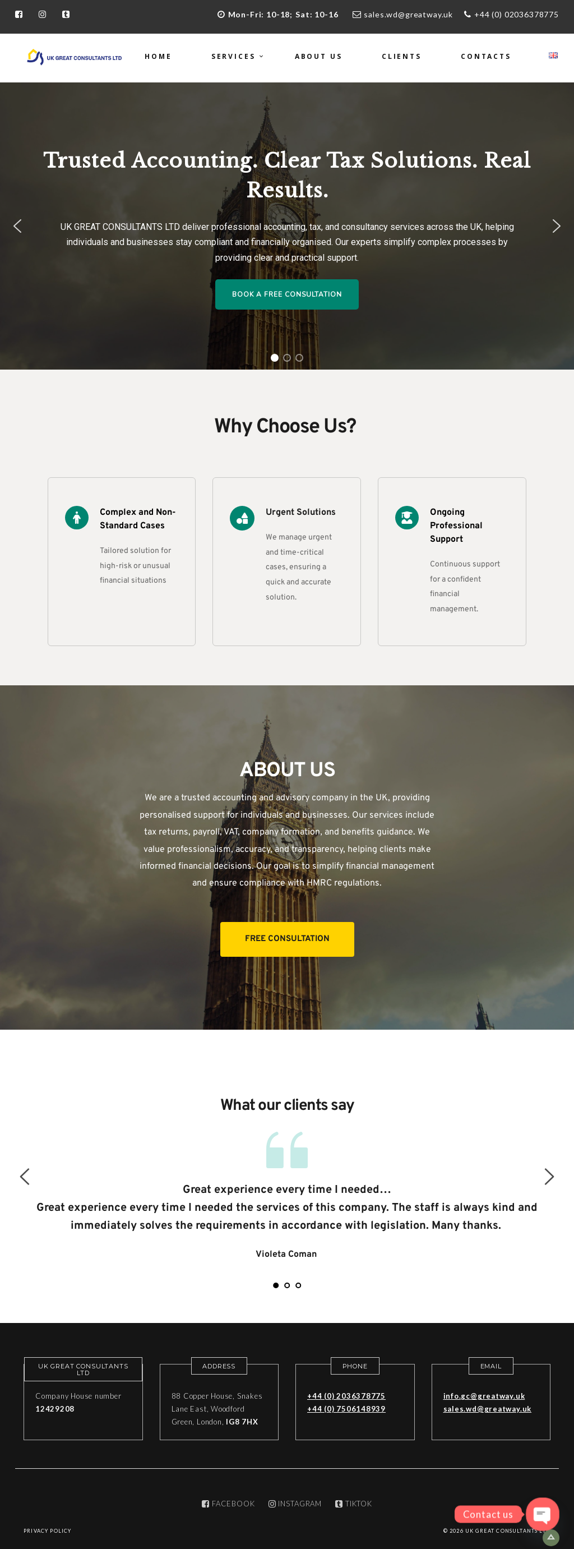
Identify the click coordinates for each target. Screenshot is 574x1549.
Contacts (486, 56)
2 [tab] (287, 1285)
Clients (402, 56)
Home (158, 56)
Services (233, 56)
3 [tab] (298, 1285)
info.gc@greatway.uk (484, 1395)
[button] (17, 226)
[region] (287, 226)
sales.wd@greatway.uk (408, 14)
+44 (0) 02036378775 (516, 14)
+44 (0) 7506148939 (346, 1408)
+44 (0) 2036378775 (346, 1395)
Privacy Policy (47, 1531)
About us (318, 56)
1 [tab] (276, 1285)
